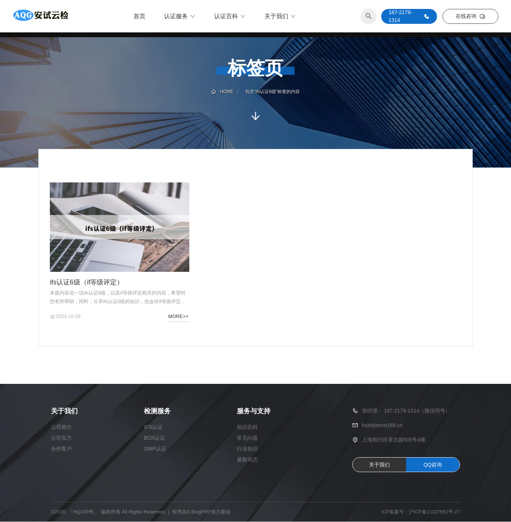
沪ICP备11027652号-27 (434, 512)
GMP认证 (155, 449)
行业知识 (247, 449)
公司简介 (61, 427)
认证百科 (230, 16)
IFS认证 (153, 427)
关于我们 (280, 16)
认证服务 (180, 16)
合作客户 (61, 449)
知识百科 (247, 427)
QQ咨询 (433, 465)
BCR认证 (154, 438)
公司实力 (61, 438)
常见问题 (247, 438)
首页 (139, 16)
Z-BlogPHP (199, 512)
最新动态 (247, 460)
